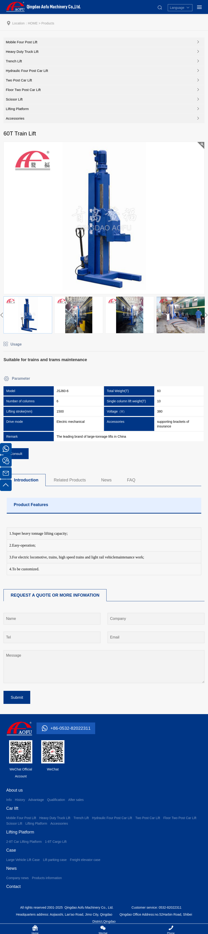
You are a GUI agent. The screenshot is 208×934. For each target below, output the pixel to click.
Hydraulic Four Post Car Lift (27, 71)
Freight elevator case (85, 862)
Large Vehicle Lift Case (23, 862)
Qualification (56, 802)
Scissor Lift (14, 99)
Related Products (70, 480)
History (20, 802)
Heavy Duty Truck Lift (22, 52)
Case (11, 852)
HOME (33, 23)
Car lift (12, 810)
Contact (13, 888)
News (106, 480)
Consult (16, 454)
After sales (76, 802)
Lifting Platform (17, 109)
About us (14, 792)
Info (9, 802)
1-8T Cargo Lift (56, 844)
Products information (47, 880)
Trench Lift (14, 61)
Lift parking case (55, 862)
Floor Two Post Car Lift (23, 90)
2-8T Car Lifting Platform (24, 844)
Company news (17, 880)
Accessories (15, 118)
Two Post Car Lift (19, 80)
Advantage (36, 802)
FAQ (131, 480)
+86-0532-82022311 (71, 730)
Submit (17, 699)
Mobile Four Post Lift (22, 42)
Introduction (26, 480)
